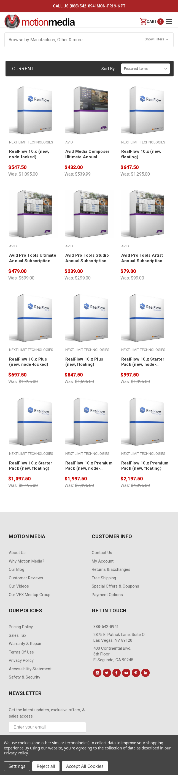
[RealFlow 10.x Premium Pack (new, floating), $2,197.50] (145, 434)
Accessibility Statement (30, 668)
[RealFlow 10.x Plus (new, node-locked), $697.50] (33, 330)
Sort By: (108, 68)
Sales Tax (17, 635)
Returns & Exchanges (111, 569)
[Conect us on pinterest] (136, 673)
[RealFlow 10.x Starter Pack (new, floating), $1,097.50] (33, 434)
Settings (17, 766)
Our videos (19, 586)
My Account (103, 561)
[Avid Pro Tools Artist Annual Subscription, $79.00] (145, 227)
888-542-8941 (106, 626)
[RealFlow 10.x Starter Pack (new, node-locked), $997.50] (145, 330)
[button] (89, 39)
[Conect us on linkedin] (145, 673)
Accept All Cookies (85, 766)
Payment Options (107, 594)
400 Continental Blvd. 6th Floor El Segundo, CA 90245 (113, 654)
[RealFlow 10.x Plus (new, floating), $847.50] (89, 330)
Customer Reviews (26, 577)
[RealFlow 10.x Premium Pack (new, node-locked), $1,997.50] (89, 434)
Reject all (46, 766)
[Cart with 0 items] (148, 21)
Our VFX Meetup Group (29, 594)
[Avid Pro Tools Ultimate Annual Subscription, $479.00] (33, 227)
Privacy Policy (21, 660)
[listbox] (145, 68)
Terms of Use (21, 652)
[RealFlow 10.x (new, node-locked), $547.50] (33, 123)
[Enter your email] (47, 727)
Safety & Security (24, 677)
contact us (102, 552)
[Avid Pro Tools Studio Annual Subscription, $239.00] (89, 227)
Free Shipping (104, 577)
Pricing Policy (21, 626)
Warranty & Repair (25, 643)
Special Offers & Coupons (115, 586)
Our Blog (16, 569)
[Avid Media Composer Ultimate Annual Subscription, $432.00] (89, 123)
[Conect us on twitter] (107, 673)
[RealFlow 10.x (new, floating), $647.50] (145, 123)
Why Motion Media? (26, 561)
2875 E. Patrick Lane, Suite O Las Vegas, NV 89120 (119, 637)
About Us (17, 552)
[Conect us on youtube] (126, 673)
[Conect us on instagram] (97, 673)
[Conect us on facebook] (116, 673)
